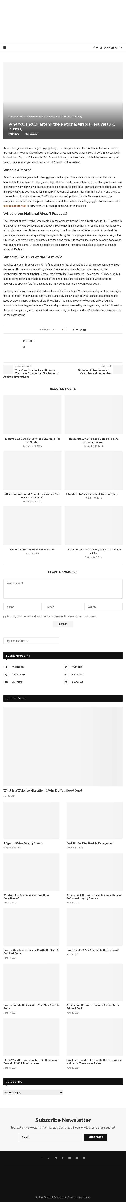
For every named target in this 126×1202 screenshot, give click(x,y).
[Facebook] (94, 47)
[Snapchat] (116, 47)
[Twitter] (97, 47)
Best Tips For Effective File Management (90, 843)
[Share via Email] (84, 329)
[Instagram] (101, 47)
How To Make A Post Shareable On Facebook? (93, 950)
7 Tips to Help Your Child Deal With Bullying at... (93, 494)
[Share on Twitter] (77, 329)
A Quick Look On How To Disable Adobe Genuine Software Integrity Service (94, 897)
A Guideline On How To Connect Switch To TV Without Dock (93, 1007)
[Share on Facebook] (73, 329)
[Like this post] (67, 329)
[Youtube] (108, 47)
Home (11, 116)
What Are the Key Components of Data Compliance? (26, 897)
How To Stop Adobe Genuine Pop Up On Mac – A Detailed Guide (30, 952)
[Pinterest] (105, 47)
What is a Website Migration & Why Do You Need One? (42, 790)
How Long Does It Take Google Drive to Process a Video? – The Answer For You (94, 1062)
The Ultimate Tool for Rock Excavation (32, 549)
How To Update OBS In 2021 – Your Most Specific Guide (31, 1007)
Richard (15, 133)
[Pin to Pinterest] (81, 329)
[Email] (112, 47)
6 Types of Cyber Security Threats (23, 843)
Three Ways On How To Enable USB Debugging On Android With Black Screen (30, 1062)
